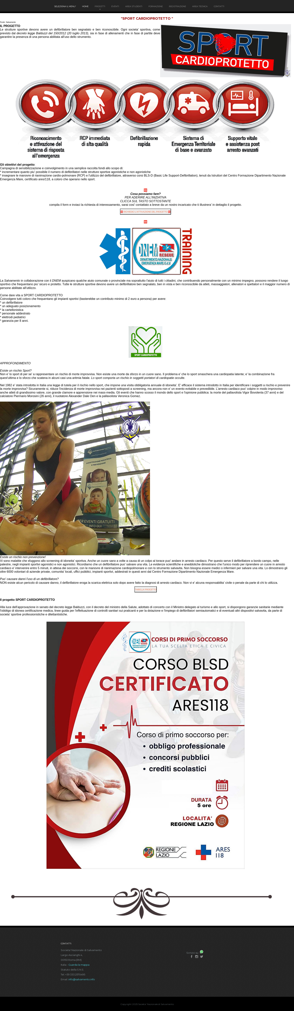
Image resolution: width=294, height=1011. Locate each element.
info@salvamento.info (81, 979)
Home (85, 6)
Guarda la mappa (78, 964)
